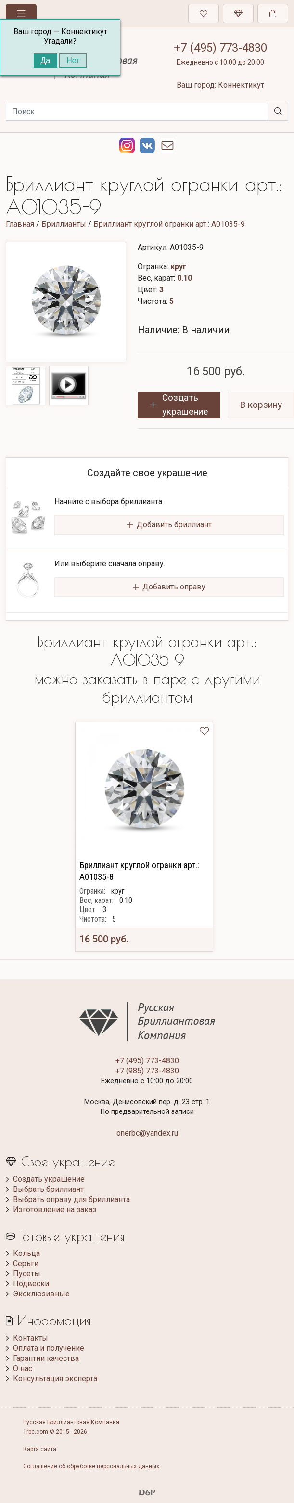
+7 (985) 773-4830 (147, 1070)
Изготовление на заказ (54, 1209)
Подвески (31, 1283)
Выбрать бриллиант (48, 1189)
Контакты (30, 1338)
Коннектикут (241, 85)
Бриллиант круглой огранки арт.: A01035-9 (169, 224)
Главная (20, 224)
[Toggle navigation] (21, 13)
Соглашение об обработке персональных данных (91, 1466)
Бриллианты (63, 224)
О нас (22, 1368)
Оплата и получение (48, 1348)
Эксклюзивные (41, 1293)
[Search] (137, 112)
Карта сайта (39, 1449)
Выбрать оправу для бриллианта (71, 1199)
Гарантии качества (46, 1358)
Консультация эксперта (55, 1378)
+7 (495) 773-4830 (220, 47)
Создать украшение (49, 1179)
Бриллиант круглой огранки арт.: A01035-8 (139, 871)
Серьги (25, 1263)
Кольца (26, 1253)
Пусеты (26, 1273)
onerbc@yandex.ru (147, 1132)
